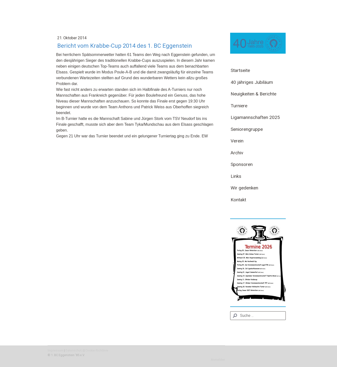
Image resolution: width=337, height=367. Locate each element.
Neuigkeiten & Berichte (253, 94)
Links (236, 176)
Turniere (239, 106)
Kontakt (238, 200)
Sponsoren (242, 164)
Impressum (55, 350)
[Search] (258, 315)
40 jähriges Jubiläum (252, 82)
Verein (237, 141)
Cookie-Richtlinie (96, 350)
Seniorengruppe (247, 129)
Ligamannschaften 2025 (255, 117)
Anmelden (218, 359)
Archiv (237, 153)
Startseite (240, 70)
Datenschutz (74, 350)
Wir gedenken (244, 188)
